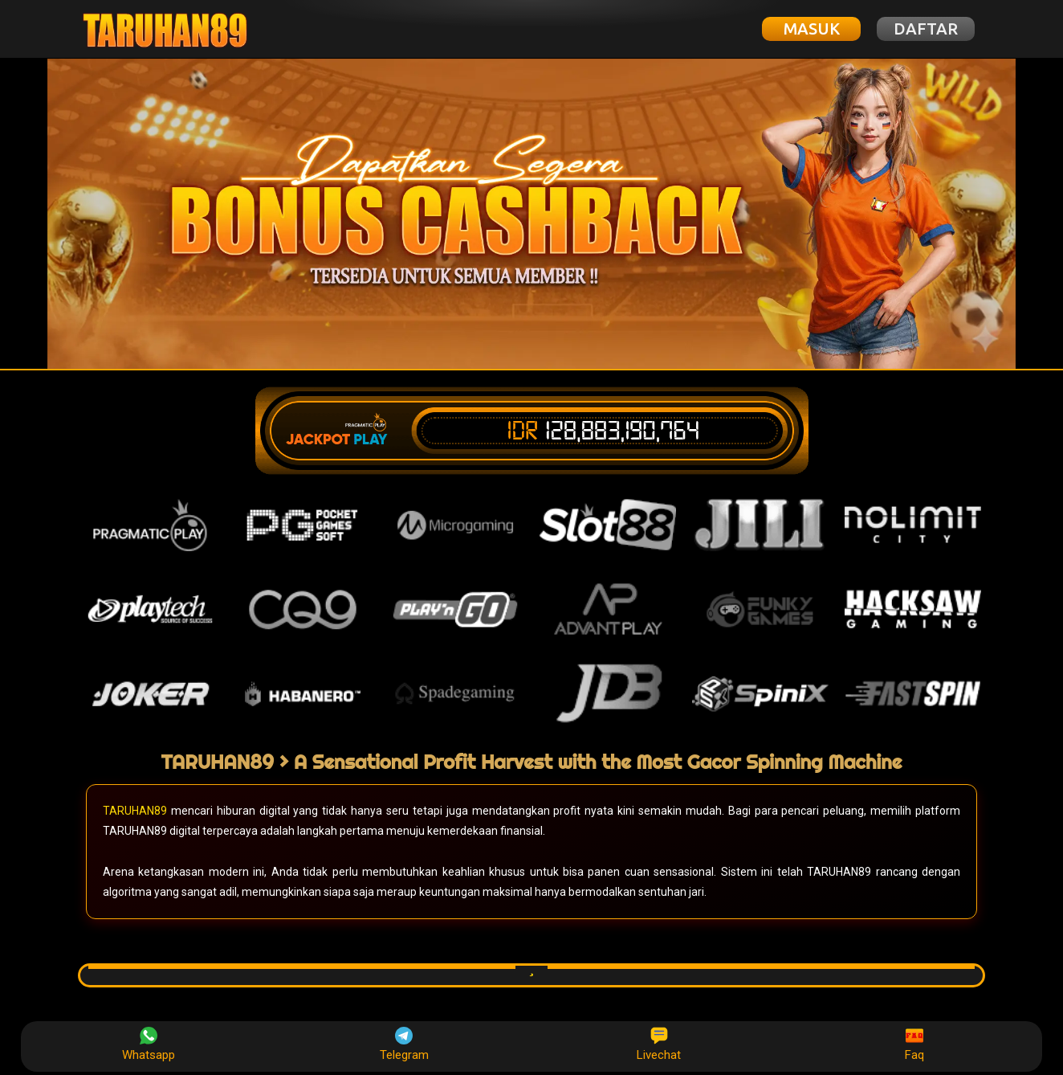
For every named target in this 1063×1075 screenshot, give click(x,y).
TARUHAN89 (135, 810)
